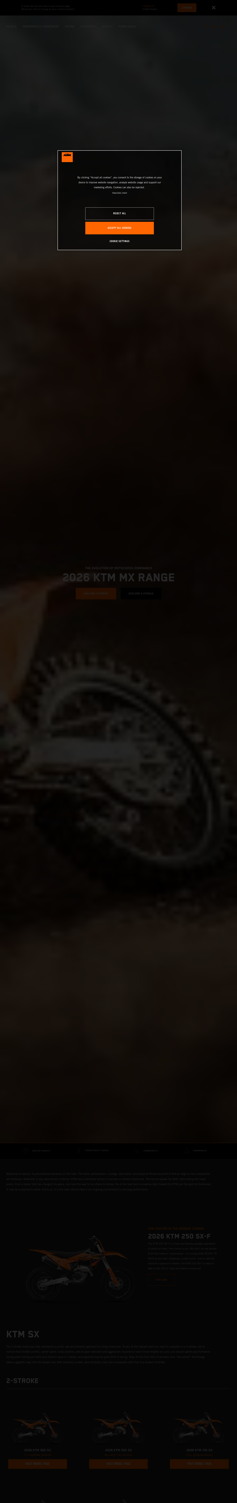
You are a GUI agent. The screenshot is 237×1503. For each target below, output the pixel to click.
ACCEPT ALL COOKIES (120, 228)
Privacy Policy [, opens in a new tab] (116, 193)
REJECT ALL (119, 213)
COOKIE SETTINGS (120, 241)
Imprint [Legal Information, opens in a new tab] (124, 193)
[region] (120, 200)
